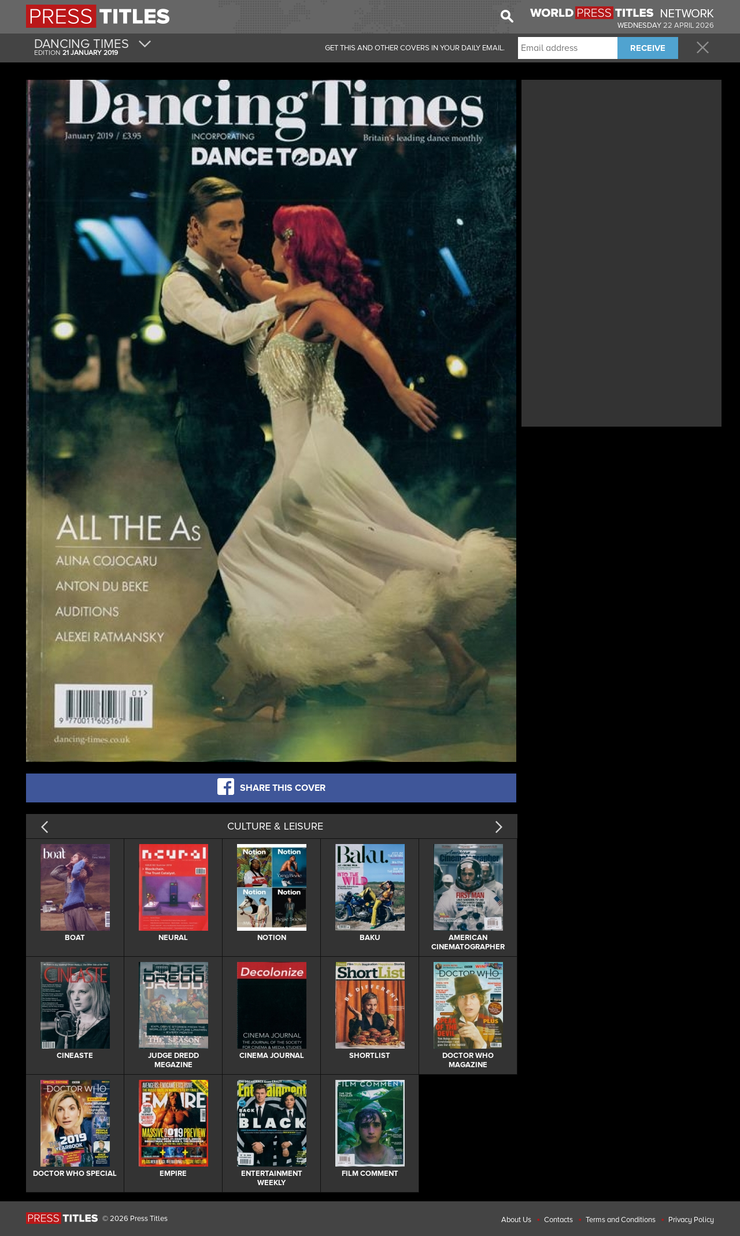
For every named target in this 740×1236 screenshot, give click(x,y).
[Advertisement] (621, 164)
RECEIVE (647, 48)
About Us (516, 1219)
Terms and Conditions (621, 1219)
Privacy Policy (691, 1219)
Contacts (558, 1219)
